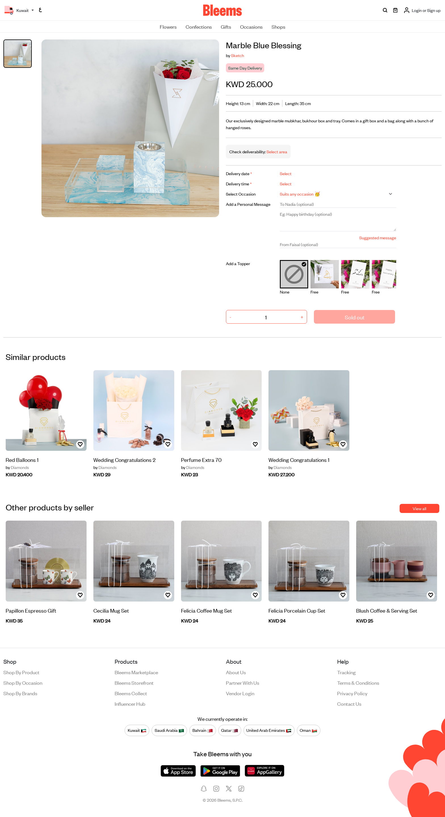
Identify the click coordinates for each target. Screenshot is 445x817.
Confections (199, 26)
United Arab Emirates (268, 730)
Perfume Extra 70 (201, 459)
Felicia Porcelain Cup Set (296, 610)
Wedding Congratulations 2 (124, 459)
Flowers (168, 26)
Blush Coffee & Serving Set (386, 610)
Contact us (349, 703)
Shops (278, 26)
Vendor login (240, 693)
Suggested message (377, 237)
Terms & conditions (358, 682)
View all (419, 508)
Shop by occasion (22, 682)
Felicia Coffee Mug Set (206, 610)
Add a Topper (238, 263)
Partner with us (242, 682)
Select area (276, 151)
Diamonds (17, 467)
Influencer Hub (130, 703)
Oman (308, 730)
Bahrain (202, 730)
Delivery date (239, 173)
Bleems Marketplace (136, 672)
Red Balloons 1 (22, 459)
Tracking (346, 672)
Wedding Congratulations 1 (298, 459)
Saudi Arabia (169, 730)
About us (236, 672)
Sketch (237, 55)
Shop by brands (20, 693)
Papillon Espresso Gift (31, 610)
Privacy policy (352, 693)
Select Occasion (241, 194)
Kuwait (137, 730)
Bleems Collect (131, 693)
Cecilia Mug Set (111, 610)
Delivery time (239, 184)
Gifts (226, 26)
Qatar (229, 730)
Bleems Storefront (134, 682)
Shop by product (21, 672)
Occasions (251, 26)
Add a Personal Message (248, 204)
